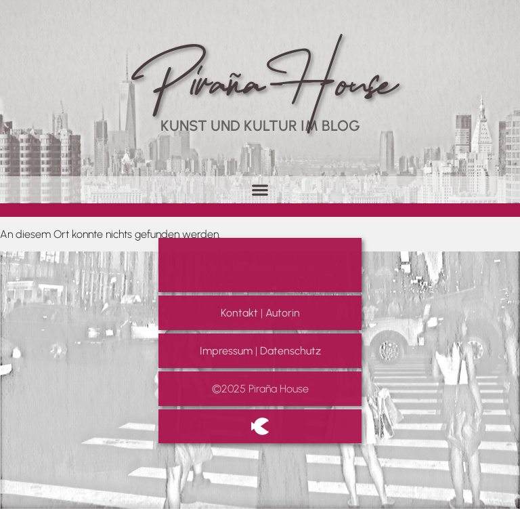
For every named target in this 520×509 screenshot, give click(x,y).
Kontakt (239, 312)
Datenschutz (290, 350)
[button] (260, 189)
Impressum (226, 350)
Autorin (282, 312)
